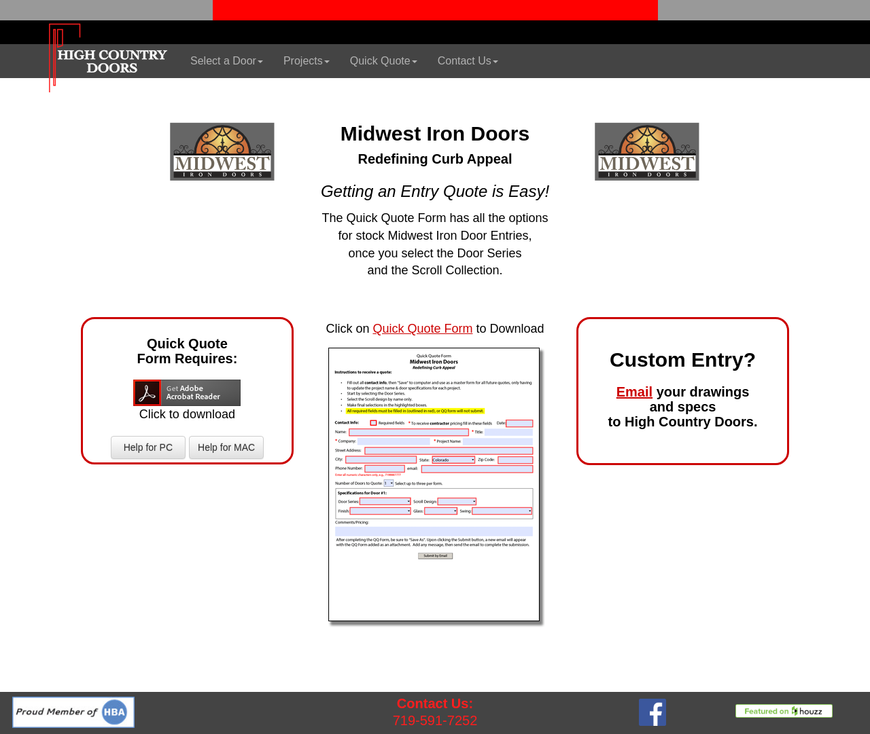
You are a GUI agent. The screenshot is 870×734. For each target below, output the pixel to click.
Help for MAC (226, 447)
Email (634, 391)
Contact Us (468, 61)
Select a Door (226, 61)
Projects (306, 61)
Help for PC (148, 447)
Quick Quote (383, 61)
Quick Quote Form (422, 328)
